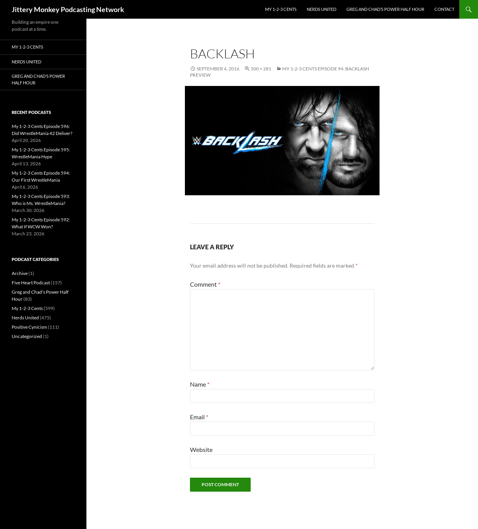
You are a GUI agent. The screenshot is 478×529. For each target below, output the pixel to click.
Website (201, 449)
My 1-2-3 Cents (281, 9)
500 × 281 (261, 69)
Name (199, 384)
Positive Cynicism (29, 327)
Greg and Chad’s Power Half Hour (385, 9)
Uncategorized (27, 336)
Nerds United (321, 9)
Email (199, 416)
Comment (205, 284)
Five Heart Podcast (31, 283)
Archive (20, 273)
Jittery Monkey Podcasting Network (68, 9)
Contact (444, 9)
